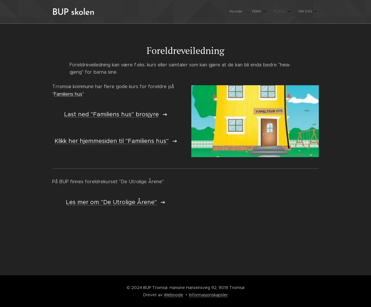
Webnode (173, 294)
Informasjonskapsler (208, 294)
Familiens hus (68, 94)
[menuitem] (280, 12)
